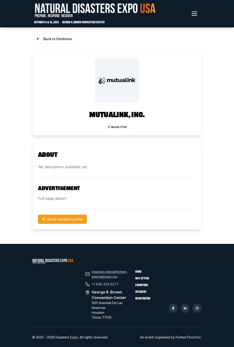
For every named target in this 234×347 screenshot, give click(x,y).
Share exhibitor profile (62, 219)
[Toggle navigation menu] (194, 13)
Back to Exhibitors (54, 39)
